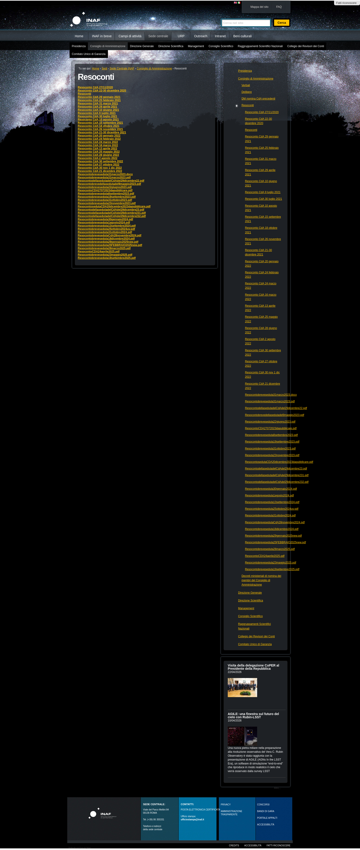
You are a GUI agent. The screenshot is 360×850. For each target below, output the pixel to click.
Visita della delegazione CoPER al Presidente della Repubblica (253, 667)
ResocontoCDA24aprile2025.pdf (99, 251)
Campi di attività (129, 36)
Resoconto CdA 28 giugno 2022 (98, 155)
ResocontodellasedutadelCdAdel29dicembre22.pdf (111, 180)
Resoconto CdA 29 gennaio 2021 (99, 97)
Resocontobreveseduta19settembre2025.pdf (107, 258)
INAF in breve (102, 36)
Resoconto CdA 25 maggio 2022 (99, 151)
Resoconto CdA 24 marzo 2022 (98, 142)
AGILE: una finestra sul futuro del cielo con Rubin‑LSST (253, 715)
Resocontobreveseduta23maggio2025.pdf (105, 254)
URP (181, 36)
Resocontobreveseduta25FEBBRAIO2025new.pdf (110, 245)
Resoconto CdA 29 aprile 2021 (97, 106)
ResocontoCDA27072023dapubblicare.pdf (105, 190)
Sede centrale (158, 36)
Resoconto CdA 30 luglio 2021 (97, 116)
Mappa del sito (259, 7)
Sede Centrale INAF (122, 68)
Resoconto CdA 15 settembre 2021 (100, 122)
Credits (234, 845)
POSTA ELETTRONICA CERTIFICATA (200, 809)
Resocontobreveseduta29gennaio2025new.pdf (108, 241)
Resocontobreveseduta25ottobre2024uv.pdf (106, 229)
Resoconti (84, 93)
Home (79, 36)
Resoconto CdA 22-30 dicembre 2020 (102, 90)
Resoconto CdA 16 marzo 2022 (98, 145)
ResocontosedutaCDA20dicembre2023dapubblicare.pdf (114, 206)
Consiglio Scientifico (220, 46)
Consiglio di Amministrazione (107, 46)
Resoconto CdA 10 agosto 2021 (98, 119)
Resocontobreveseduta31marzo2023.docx (105, 174)
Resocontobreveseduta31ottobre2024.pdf (105, 232)
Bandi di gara (265, 811)
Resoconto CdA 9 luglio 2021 (97, 113)
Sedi (104, 68)
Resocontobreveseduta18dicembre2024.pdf (106, 238)
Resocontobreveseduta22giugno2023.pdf (105, 187)
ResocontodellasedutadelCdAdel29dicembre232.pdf (112, 216)
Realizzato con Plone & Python (79, 847)
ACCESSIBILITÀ (265, 824)
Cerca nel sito (220, 16)
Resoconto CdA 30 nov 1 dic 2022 (100, 167)
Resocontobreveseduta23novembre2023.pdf (107, 203)
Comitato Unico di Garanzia (89, 54)
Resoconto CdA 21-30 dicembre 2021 (102, 132)
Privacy (226, 804)
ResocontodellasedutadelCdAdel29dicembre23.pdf (111, 209)
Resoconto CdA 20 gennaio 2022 (99, 135)
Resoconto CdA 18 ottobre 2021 (98, 126)
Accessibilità (252, 845)
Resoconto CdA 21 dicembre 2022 (100, 171)
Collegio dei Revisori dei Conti (305, 46)
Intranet (220, 36)
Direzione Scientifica (170, 46)
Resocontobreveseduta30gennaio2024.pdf (105, 219)
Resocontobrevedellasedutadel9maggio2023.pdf (109, 184)
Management (196, 46)
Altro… (277, 788)
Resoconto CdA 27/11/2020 (95, 87)
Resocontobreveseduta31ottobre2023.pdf (105, 200)
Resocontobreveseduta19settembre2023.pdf (107, 196)
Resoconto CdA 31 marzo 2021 (98, 103)
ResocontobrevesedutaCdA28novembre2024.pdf (109, 235)
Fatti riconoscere (346, 3)
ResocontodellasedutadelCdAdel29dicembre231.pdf (112, 213)
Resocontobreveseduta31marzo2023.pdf (104, 177)
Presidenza (79, 46)
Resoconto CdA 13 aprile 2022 (97, 148)
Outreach (200, 36)
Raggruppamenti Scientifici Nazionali (260, 46)
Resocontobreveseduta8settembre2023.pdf (106, 193)
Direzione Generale (142, 46)
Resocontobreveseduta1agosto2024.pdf (104, 222)
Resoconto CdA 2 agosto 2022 (97, 158)
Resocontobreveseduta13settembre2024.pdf (107, 225)
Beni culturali (242, 36)
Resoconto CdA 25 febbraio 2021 (99, 100)
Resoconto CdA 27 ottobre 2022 (98, 164)
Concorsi (263, 804)
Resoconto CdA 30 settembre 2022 (100, 161)
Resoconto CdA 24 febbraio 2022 (99, 138)
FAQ (279, 7)
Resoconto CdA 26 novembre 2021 (100, 129)
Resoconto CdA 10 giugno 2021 (98, 110)
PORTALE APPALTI (267, 818)
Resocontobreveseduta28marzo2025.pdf (104, 248)
